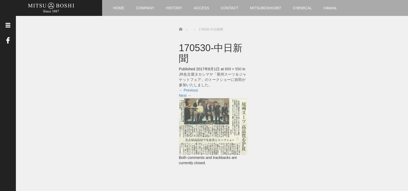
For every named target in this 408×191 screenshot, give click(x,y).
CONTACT (229, 8)
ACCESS (201, 8)
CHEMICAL (302, 8)
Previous (188, 90)
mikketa (330, 8)
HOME (118, 8)
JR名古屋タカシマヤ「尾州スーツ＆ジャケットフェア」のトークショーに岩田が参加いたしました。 (212, 79)
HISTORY (174, 8)
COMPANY (145, 8)
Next (185, 95)
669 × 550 (233, 69)
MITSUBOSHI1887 (265, 8)
